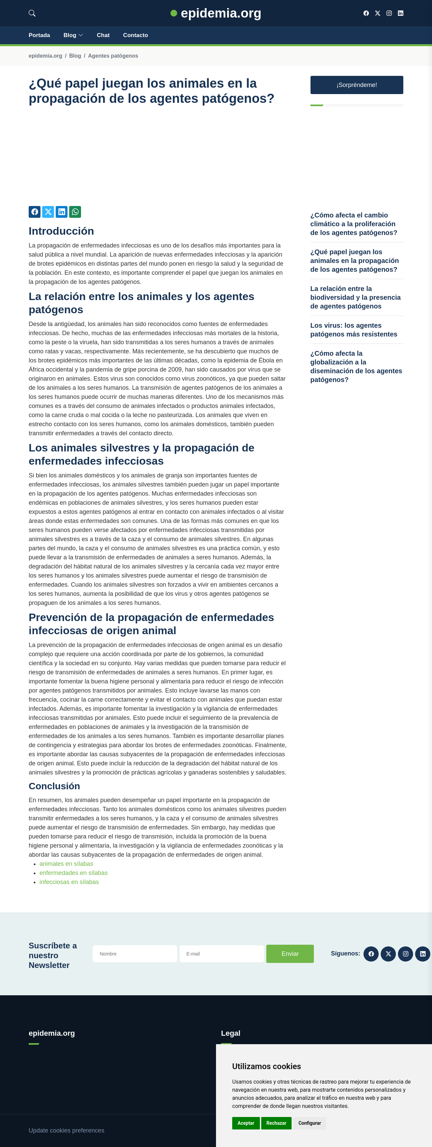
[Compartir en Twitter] (48, 212)
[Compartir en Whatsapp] (75, 212)
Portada (39, 35)
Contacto (135, 35)
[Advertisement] (158, 159)
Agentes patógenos (113, 56)
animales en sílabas (66, 863)
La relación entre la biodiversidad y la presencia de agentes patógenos (355, 297)
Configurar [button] (309, 1123)
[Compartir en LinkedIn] (62, 212)
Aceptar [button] (246, 1123)
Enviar (290, 953)
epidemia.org (216, 13)
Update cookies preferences (66, 1130)
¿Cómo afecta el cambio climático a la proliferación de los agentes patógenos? (354, 223)
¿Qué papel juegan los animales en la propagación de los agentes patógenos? (354, 260)
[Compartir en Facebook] (34, 212)
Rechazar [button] (277, 1123)
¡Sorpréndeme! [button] (356, 85)
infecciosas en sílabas (69, 882)
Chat (103, 35)
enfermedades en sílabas (73, 873)
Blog (73, 35)
